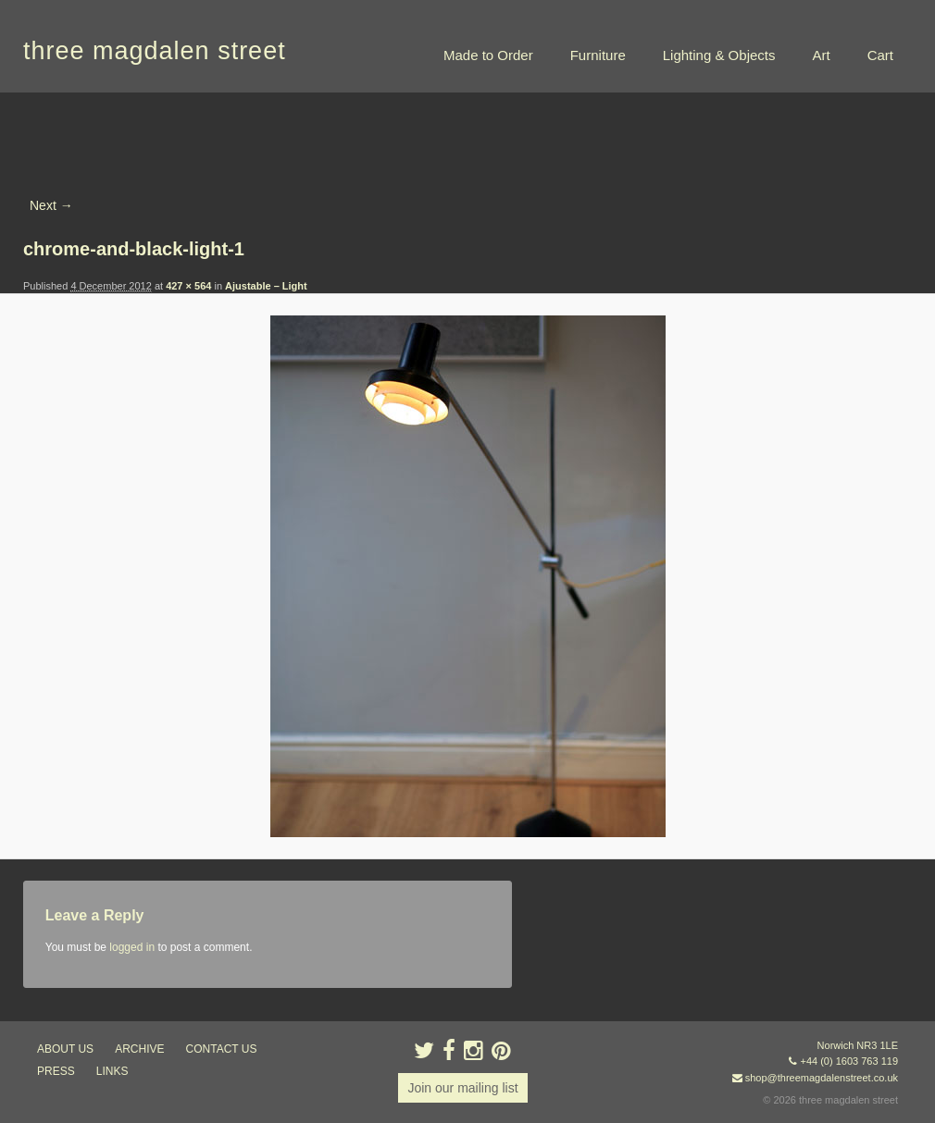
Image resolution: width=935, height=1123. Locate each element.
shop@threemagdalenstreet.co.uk (821, 1077)
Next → (51, 205)
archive (139, 1049)
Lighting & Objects (719, 55)
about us (65, 1049)
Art (820, 55)
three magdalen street (154, 51)
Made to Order (488, 55)
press (56, 1071)
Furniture (598, 55)
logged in (132, 947)
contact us (221, 1049)
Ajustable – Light (266, 285)
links (112, 1071)
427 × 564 (188, 285)
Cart (880, 55)
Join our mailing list (462, 1087)
